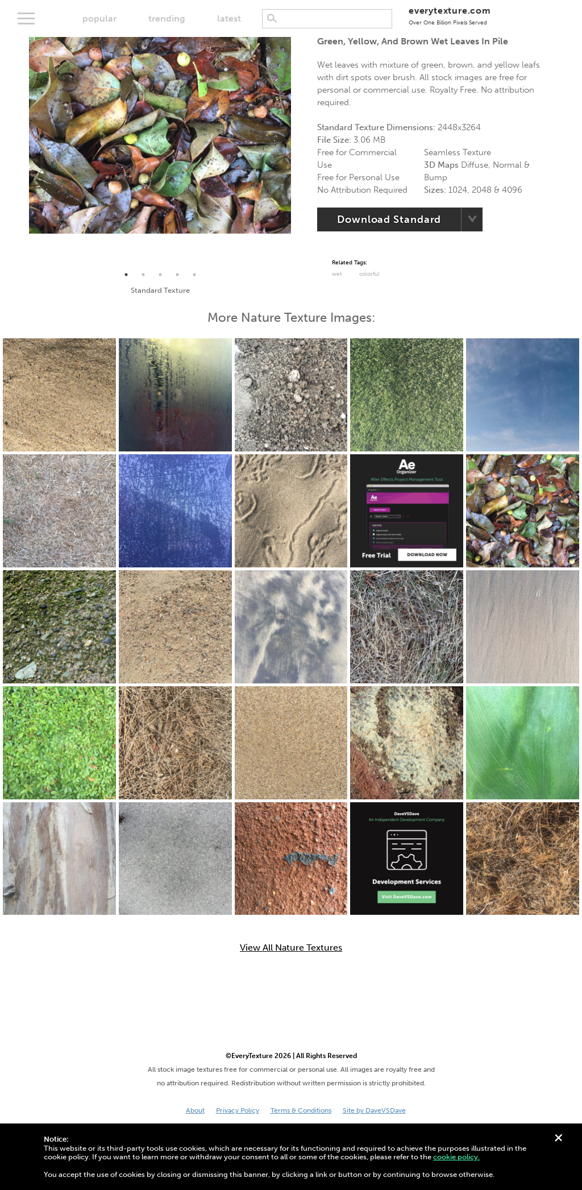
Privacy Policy (237, 1110)
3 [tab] (160, 274)
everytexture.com (450, 15)
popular (99, 18)
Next (299, 151)
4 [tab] (177, 274)
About (195, 1110)
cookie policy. (456, 1156)
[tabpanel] (160, 135)
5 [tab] (194, 274)
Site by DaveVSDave (374, 1110)
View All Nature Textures (291, 947)
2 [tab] (143, 274)
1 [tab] (126, 274)
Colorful (369, 274)
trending (166, 18)
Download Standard (389, 219)
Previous (20, 151)
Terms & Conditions (301, 1110)
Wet (337, 274)
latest (229, 18)
